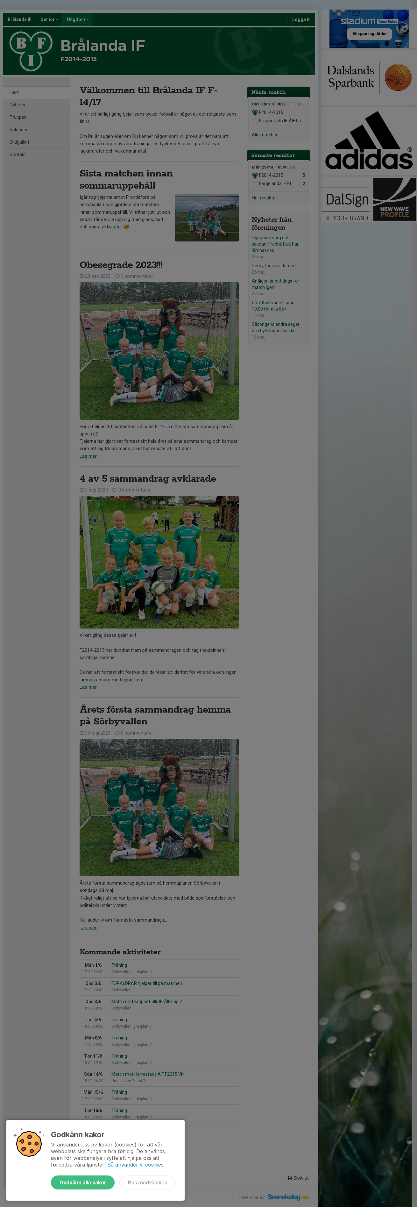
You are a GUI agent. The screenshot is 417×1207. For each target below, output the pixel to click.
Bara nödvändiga (147, 1182)
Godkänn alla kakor (83, 1182)
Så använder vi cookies (135, 1164)
